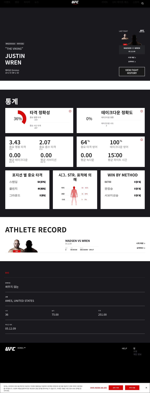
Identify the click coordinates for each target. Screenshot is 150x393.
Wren (86, 241)
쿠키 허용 (132, 387)
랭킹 (15, 8)
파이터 (25, 8)
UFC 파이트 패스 (123, 8)
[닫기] (146, 387)
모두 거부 (116, 387)
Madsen (71, 241)
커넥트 (109, 8)
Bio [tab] (7, 272)
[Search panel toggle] (142, 8)
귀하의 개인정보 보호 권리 (98, 387)
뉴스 (33, 8)
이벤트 (6, 8)
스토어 (136, 8)
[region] (75, 388)
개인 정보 (137, 354)
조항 (135, 351)
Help (124, 348)
